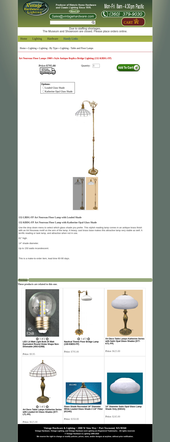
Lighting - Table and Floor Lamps (76, 48)
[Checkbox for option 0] (43, 88)
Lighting (37, 38)
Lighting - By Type (48, 48)
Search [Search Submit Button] (93, 22)
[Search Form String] (72, 22)
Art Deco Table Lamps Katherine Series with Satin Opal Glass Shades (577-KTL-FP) (124, 341)
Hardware (52, 38)
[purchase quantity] (96, 66)
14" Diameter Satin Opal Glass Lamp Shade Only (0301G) (123, 407)
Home (23, 38)
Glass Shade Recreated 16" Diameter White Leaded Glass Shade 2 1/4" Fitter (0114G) (83, 409)
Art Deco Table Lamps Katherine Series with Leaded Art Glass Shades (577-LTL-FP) (42, 412)
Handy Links (70, 38)
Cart (128, 22)
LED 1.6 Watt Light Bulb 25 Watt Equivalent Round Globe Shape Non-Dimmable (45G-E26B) (41, 344)
